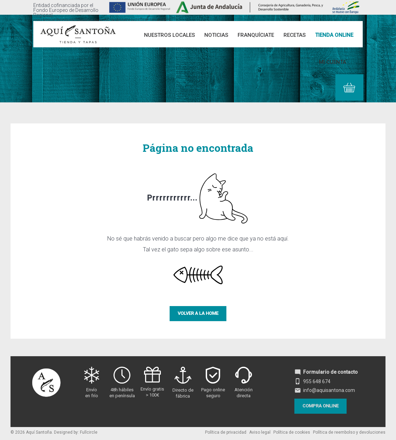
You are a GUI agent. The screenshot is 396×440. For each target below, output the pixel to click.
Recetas (295, 35)
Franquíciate (256, 35)
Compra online (320, 405)
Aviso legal (260, 432)
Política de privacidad (225, 432)
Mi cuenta (332, 62)
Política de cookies (291, 432)
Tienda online (334, 35)
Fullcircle (88, 432)
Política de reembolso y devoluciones (349, 432)
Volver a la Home (198, 313)
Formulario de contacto (326, 372)
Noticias (216, 35)
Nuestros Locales (169, 35)
